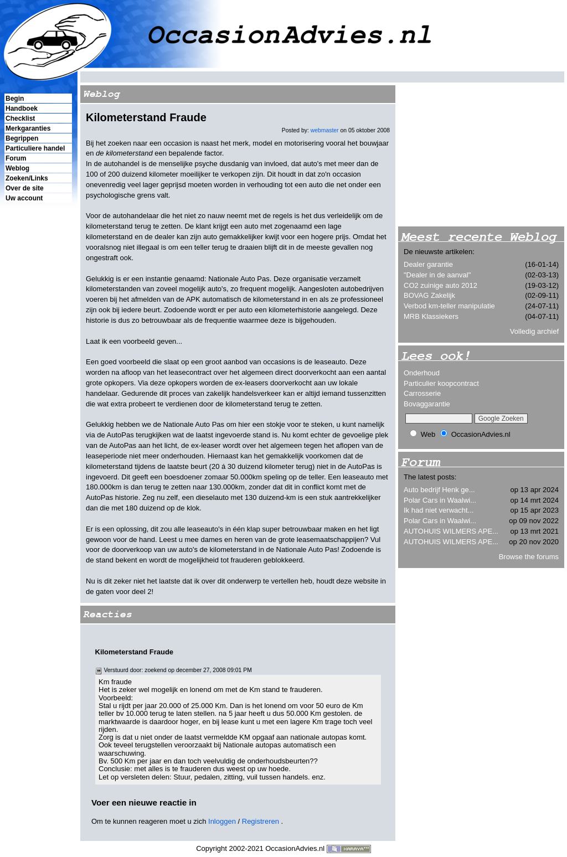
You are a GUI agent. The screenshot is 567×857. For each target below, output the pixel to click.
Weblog (17, 168)
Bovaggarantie (427, 404)
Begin (15, 98)
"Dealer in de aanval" (437, 275)
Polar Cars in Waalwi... (440, 500)
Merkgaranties (28, 128)
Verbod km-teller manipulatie (449, 306)
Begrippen (22, 138)
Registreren (260, 821)
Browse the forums (529, 557)
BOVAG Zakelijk (429, 295)
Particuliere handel (35, 148)
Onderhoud (422, 373)
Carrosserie (422, 393)
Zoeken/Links (27, 178)
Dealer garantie (428, 264)
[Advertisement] (37, 394)
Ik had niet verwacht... (438, 510)
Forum (16, 158)
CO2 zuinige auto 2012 (440, 285)
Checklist (20, 118)
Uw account (24, 198)
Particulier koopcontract (441, 383)
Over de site (25, 188)
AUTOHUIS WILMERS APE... (451, 531)
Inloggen (222, 821)
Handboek (22, 108)
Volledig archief (534, 331)
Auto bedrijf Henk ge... (439, 490)
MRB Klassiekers (431, 316)
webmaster (325, 130)
